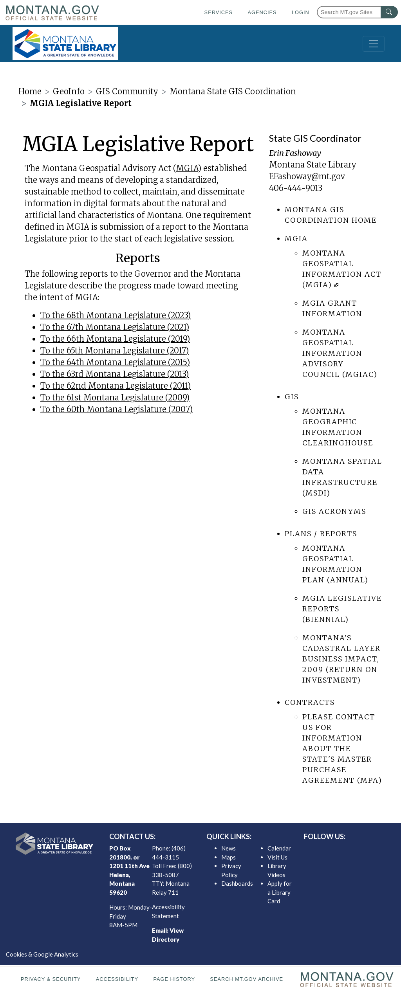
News (228, 848)
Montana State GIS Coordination (233, 91)
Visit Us (277, 857)
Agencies (261, 12)
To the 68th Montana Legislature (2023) (115, 315)
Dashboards (237, 883)
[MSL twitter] (340, 850)
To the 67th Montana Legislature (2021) (114, 327)
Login (300, 12)
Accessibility (117, 979)
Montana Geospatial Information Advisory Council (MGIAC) (340, 353)
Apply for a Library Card (279, 892)
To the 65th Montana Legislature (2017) (114, 350)
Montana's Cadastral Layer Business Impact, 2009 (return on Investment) (341, 659)
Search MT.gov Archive (246, 979)
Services (218, 12)
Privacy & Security (51, 979)
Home (30, 91)
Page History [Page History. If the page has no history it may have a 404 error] (174, 979)
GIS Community (127, 91)
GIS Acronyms (334, 511)
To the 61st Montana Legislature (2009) (115, 397)
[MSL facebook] (328, 850)
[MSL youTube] (365, 850)
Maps (228, 857)
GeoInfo (69, 91)
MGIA (187, 168)
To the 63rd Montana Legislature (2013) (114, 374)
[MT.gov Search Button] (389, 12)
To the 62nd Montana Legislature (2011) (115, 386)
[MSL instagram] (353, 850)
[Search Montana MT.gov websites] (357, 12)
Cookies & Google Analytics (42, 954)
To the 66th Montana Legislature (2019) (115, 339)
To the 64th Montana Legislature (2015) (115, 362)
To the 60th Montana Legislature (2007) (116, 409)
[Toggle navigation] (374, 44)
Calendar (279, 848)
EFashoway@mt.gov (307, 176)
